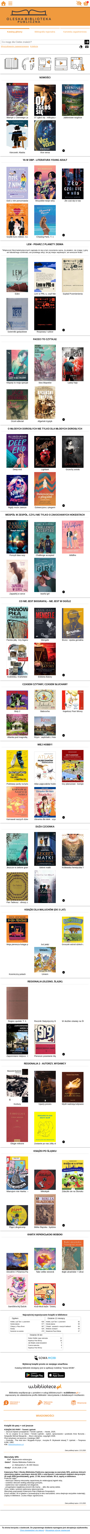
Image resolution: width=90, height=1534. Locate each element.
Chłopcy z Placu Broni (17, 1326)
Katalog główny (14, 32)
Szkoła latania (14, 1324)
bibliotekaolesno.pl (16, 1444)
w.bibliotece (71, 1393)
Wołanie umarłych (52, 1329)
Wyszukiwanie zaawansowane (15, 46)
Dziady (12, 1329)
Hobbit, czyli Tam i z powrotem (20, 1322)
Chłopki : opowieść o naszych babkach (58, 1326)
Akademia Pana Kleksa (53, 1331)
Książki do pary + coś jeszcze (18, 1425)
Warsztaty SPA (11, 1457)
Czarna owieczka (33, 1345)
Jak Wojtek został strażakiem (37, 1343)
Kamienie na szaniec (17, 1331)
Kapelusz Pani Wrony (35, 1340)
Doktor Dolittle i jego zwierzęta (38, 1338)
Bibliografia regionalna (45, 32)
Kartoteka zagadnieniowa (75, 32)
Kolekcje (34, 46)
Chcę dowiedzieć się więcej (32, 1530)
